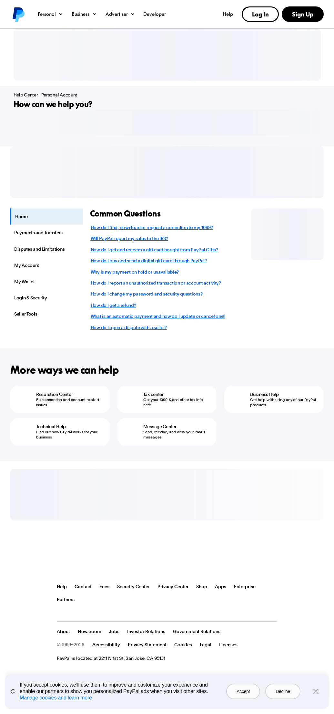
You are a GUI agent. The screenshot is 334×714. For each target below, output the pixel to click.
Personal (50, 14)
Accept (243, 691)
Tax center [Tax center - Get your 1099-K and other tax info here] (153, 394)
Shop (201, 586)
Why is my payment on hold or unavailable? (135, 272)
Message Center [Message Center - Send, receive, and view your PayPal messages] (160, 426)
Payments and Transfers (38, 232)
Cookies (183, 644)
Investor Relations (146, 631)
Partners (66, 599)
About (63, 631)
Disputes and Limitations (39, 249)
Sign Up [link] (302, 14)
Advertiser (120, 14)
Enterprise (245, 586)
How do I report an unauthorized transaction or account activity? (156, 283)
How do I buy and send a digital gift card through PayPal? (149, 260)
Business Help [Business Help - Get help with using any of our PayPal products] (264, 394)
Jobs (114, 631)
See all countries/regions (62, 612)
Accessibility (106, 644)
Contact (83, 586)
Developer (154, 14)
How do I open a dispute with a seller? (129, 327)
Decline (283, 691)
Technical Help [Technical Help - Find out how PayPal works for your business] (51, 426)
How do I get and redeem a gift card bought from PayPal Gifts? (154, 249)
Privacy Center (172, 586)
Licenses (228, 644)
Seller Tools (25, 314)
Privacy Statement (147, 644)
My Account (26, 265)
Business (84, 14)
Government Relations (196, 631)
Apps (220, 586)
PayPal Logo (80, 562)
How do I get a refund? (113, 305)
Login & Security (30, 297)
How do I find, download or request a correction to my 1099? (152, 227)
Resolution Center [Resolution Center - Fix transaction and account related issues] (54, 394)
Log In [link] (260, 14)
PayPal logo (18, 14)
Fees (104, 586)
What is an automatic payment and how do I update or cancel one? (158, 316)
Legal (205, 644)
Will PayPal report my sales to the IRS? (129, 238)
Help (228, 14)
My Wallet (24, 281)
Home (21, 216)
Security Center (133, 586)
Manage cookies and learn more (56, 697)
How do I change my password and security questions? (147, 294)
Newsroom (89, 631)
